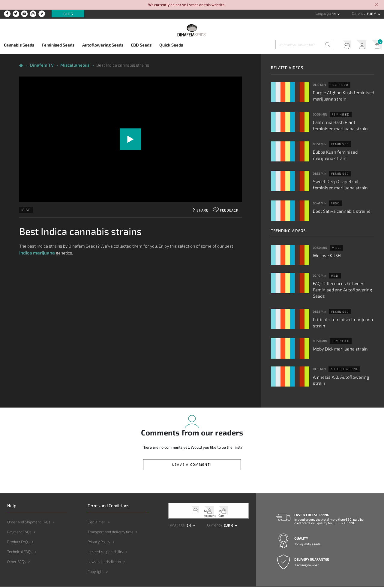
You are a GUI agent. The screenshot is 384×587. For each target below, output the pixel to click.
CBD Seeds (141, 44)
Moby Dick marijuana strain (336, 331)
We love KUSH (325, 247)
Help (341, 46)
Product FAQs (18, 520)
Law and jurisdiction (104, 540)
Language (322, 13)
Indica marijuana (35, 249)
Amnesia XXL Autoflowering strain (342, 359)
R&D (334, 268)
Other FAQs (16, 540)
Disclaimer (96, 500)
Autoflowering (342, 352)
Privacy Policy (99, 520)
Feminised (337, 84)
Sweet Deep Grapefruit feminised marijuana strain (341, 178)
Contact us (307, 571)
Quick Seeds (171, 44)
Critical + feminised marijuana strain (338, 306)
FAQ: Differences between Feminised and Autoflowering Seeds (343, 278)
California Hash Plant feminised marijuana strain (340, 122)
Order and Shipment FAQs (28, 500)
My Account (358, 46)
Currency (358, 13)
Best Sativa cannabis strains (337, 202)
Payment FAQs (19, 510)
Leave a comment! (192, 444)
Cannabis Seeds (19, 44)
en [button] (334, 14)
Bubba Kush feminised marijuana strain (340, 150)
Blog (68, 13)
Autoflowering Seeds (102, 44)
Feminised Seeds (58, 44)
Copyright (96, 550)
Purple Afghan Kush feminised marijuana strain (338, 94)
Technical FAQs (19, 530)
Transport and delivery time (111, 510)
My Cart (375, 46)
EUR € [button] (372, 14)
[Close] (376, 5)
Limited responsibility (105, 530)
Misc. (25, 207)
